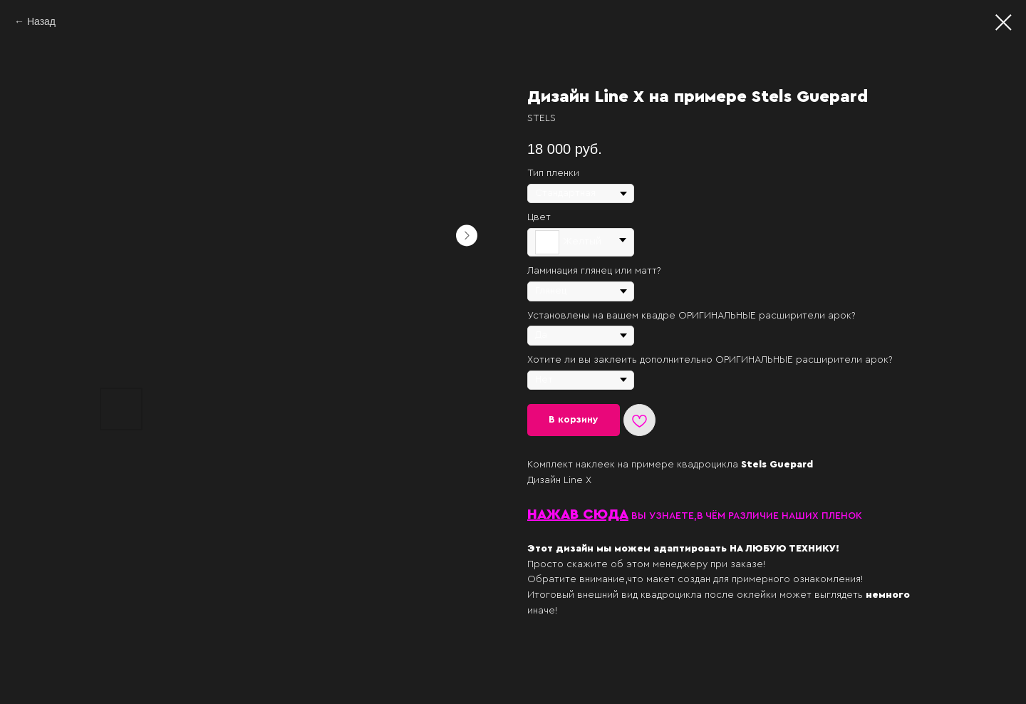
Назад (41, 21)
